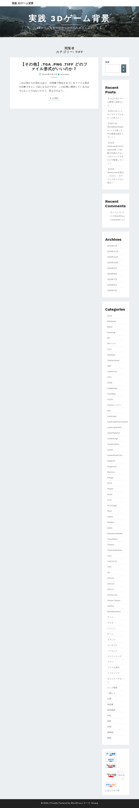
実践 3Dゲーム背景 (22, 3)
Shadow (110, 522)
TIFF (109, 567)
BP (108, 338)
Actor (109, 315)
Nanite (110, 488)
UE (108, 572)
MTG (109, 483)
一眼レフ (111, 693)
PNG (109, 511)
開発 (109, 738)
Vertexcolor (112, 595)
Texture (110, 544)
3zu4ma (64, 74)
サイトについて (117, 212)
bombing (111, 332)
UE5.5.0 (110, 583)
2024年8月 (112, 273)
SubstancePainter (115, 533)
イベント (111, 628)
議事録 (110, 732)
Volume (110, 606)
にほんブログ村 (112, 790)
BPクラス (111, 343)
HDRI (109, 382)
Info (109, 410)
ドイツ (110, 662)
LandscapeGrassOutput (117, 421)
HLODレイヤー (114, 405)
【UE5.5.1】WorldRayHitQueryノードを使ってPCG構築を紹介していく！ (115, 130)
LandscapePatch (114, 427)
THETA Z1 (112, 561)
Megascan (111, 466)
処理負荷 (111, 710)
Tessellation (112, 539)
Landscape (112, 416)
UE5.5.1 (110, 589)
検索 (107, 62)
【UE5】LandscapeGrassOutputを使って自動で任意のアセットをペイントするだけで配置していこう (115, 152)
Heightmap (112, 388)
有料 (109, 721)
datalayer (111, 354)
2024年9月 (112, 268)
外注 (109, 715)
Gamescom (112, 371)
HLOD (110, 399)
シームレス (112, 650)
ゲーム (110, 634)
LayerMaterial (113, 433)
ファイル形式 (113, 667)
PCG (109, 500)
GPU (109, 377)
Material (111, 460)
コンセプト (112, 645)
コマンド (111, 639)
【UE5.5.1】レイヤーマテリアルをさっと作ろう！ (115, 114)
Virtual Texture (113, 600)
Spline (109, 528)
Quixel (110, 516)
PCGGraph (112, 505)
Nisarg (94, 803)
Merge (110, 477)
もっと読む (55, 98)
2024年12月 (112, 251)
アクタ (110, 622)
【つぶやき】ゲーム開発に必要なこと (115, 101)
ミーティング (113, 673)
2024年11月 (112, 257)
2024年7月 (112, 279)
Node (109, 494)
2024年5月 (112, 290)
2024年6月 (112, 285)
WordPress (76, 803)
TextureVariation (114, 550)
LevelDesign (112, 438)
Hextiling (111, 394)
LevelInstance (113, 444)
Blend (109, 327)
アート (110, 617)
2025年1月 (112, 246)
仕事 (109, 698)
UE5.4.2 (110, 578)
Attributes (111, 321)
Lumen (110, 449)
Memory (111, 472)
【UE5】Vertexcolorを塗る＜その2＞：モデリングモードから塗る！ (115, 176)
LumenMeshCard (114, 455)
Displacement (113, 360)
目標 (109, 726)
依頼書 (110, 704)
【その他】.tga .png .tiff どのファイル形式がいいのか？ (54, 66)
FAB (109, 366)
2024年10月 (112, 262)
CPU (109, 349)
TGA (109, 556)
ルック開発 (112, 687)
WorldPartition (114, 611)
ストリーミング (114, 656)
